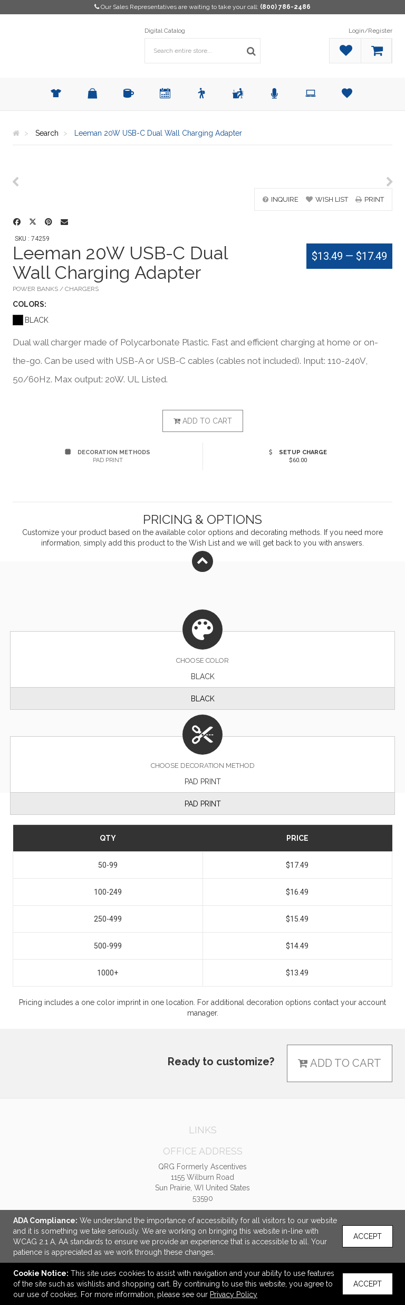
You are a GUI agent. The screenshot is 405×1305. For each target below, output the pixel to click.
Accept (367, 1236)
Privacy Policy (233, 1294)
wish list (327, 199)
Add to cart (202, 421)
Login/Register (370, 30)
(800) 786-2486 (285, 7)
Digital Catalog (164, 30)
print (369, 199)
